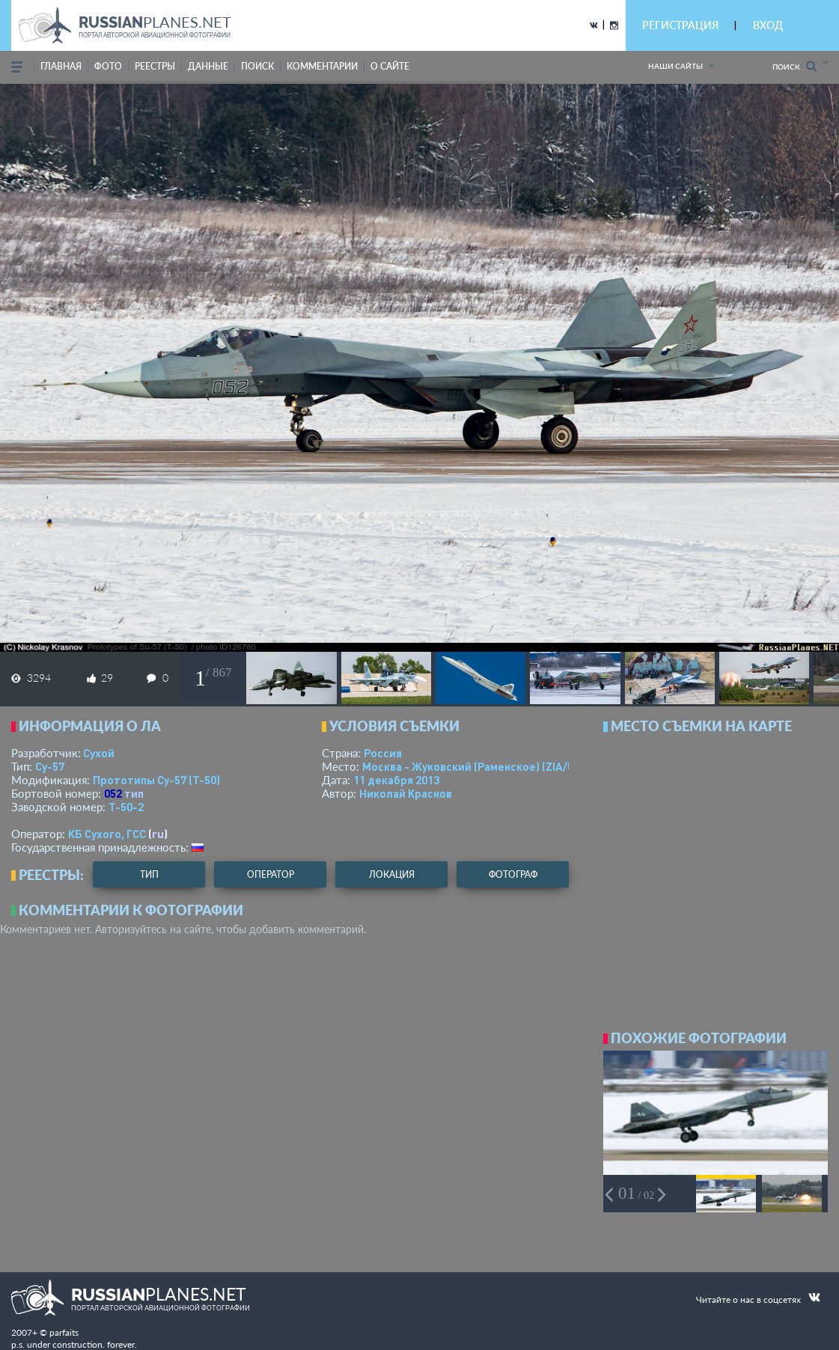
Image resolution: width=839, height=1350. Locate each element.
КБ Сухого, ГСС (107, 833)
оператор (270, 874)
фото (108, 66)
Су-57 (49, 766)
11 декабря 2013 (396, 780)
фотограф (513, 874)
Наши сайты (675, 65)
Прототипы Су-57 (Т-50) (156, 780)
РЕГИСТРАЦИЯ (680, 25)
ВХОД (768, 25)
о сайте (389, 66)
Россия (383, 753)
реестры (155, 66)
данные (208, 66)
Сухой (99, 753)
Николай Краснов (405, 793)
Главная (61, 66)
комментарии (322, 66)
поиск (257, 66)
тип (134, 793)
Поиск (794, 66)
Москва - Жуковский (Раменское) (482, 766)
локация (392, 874)
